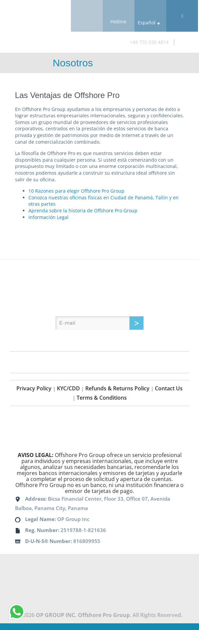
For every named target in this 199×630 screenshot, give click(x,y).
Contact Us (169, 388)
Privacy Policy (34, 388)
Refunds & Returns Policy (117, 388)
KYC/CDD (68, 388)
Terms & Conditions (102, 397)
